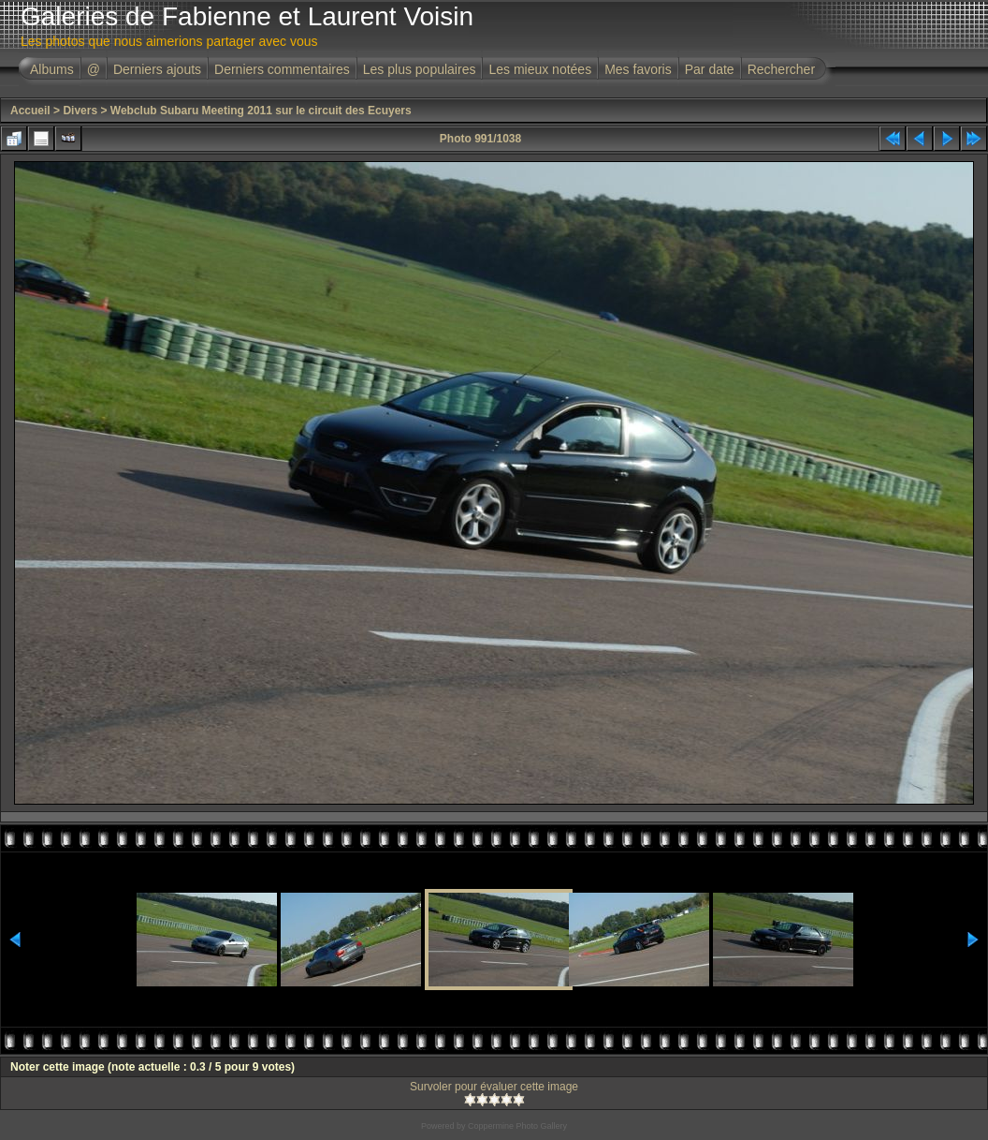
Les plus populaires (419, 69)
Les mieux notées (539, 69)
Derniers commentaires (282, 69)
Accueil (30, 110)
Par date (709, 69)
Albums (52, 69)
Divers (80, 110)
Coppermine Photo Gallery (517, 1126)
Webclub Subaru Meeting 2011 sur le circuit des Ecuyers (261, 110)
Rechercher (781, 69)
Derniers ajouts (157, 69)
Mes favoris (638, 69)
